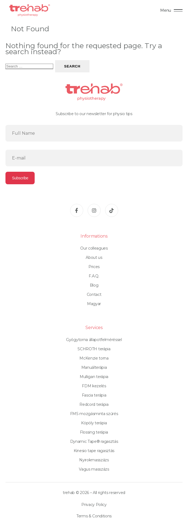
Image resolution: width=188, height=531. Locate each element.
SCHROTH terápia (93, 348)
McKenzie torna (94, 358)
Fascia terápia (94, 395)
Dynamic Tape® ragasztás (94, 441)
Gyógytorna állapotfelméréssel (94, 339)
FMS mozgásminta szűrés (94, 413)
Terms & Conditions (94, 516)
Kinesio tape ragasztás (94, 450)
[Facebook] (76, 210)
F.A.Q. (94, 276)
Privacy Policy (94, 504)
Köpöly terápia (94, 422)
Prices (94, 266)
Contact (94, 294)
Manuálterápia (94, 367)
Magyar (94, 303)
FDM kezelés (94, 385)
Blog (94, 285)
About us (94, 257)
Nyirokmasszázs (94, 460)
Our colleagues (94, 248)
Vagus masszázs (94, 469)
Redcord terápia (93, 404)
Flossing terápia (94, 432)
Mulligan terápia (94, 376)
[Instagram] (94, 210)
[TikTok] (111, 210)
